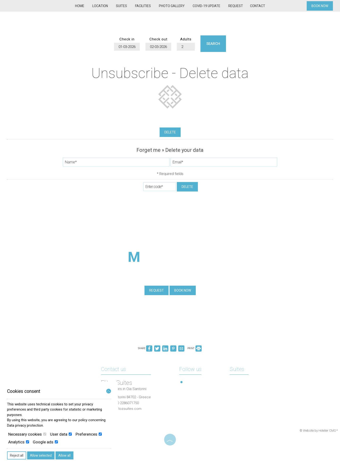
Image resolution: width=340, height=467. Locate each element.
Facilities (143, 6)
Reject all (16, 455)
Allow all (64, 455)
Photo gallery (172, 6)
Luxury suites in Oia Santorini (123, 389)
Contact (257, 6)
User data (61, 434)
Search (213, 44)
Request (235, 6)
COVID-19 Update (206, 6)
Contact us (113, 369)
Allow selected (41, 455)
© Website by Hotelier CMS (318, 430)
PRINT (194, 348)
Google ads (45, 442)
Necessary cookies (27, 434)
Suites (121, 6)
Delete (170, 132)
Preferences (89, 434)
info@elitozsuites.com (123, 409)
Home (79, 6)
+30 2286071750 (126, 403)
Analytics (18, 442)
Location (100, 6)
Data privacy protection (25, 425)
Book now (319, 6)
